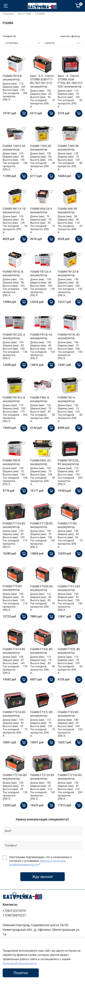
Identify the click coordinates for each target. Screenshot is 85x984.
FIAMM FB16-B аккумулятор (12, 77)
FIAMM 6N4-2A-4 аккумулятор (41, 210)
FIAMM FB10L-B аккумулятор (13, 273)
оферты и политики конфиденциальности (37, 862)
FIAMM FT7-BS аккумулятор (67, 525)
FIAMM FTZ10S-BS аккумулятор (15, 776)
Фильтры (63, 43)
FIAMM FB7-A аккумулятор (66, 399)
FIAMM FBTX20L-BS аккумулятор (69, 462)
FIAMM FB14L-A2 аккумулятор (41, 336)
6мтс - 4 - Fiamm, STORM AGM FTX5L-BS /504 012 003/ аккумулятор (70, 81)
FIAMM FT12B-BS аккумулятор (41, 525)
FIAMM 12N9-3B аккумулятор (68, 147)
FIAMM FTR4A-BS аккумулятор (41, 588)
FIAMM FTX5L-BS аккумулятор (69, 651)
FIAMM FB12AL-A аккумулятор (14, 336)
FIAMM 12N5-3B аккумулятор (40, 147)
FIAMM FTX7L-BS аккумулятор (41, 713)
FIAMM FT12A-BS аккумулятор (14, 525)
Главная (8, 13)
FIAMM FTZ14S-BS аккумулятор (70, 776)
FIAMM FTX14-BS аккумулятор (14, 651)
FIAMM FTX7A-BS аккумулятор (14, 713)
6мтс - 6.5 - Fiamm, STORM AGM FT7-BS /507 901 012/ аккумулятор (42, 81)
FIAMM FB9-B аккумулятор (11, 462)
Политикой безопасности (20, 963)
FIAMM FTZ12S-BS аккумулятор (42, 776)
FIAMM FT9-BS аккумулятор (12, 588)
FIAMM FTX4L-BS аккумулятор (41, 651)
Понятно (21, 973)
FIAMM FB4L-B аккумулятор (39, 399)
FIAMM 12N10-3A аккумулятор (14, 147)
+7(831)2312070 (14, 911)
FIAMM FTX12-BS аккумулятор (69, 588)
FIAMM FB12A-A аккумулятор (40, 273)
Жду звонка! (42, 877)
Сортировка (23, 43)
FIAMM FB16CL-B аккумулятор (14, 399)
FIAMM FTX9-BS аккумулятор (68, 713)
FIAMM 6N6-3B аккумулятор (67, 210)
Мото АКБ (24, 13)
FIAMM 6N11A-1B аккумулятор (14, 210)
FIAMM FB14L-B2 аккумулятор (69, 336)
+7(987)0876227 (14, 915)
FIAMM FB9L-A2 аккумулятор (40, 462)
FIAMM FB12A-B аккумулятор (68, 273)
